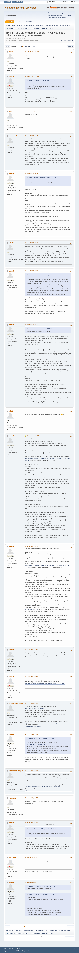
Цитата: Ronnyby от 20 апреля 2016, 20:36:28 (42, 829)
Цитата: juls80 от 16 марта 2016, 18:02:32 (41, 275)
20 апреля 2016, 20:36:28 (31, 798)
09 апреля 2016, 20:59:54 (31, 676)
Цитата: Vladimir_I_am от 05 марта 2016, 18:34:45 (43, 177)
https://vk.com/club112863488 (33, 726)
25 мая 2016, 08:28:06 (30, 857)
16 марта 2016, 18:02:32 (31, 242)
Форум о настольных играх (20, 7)
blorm (11, 52)
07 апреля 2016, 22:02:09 (31, 546)
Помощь (56, 948)
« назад (63, 40)
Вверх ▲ (73, 948)
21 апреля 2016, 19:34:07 (31, 822)
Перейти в (41, 937)
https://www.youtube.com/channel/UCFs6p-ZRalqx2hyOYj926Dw (42, 723)
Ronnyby (12, 798)
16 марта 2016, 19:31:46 (31, 324)
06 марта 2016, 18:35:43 (31, 173)
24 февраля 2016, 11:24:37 (32, 111)
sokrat (11, 76)
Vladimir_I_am (14, 136)
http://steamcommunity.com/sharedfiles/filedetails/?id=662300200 (45, 683)
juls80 (11, 243)
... (28, 46)
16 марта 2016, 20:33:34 (31, 411)
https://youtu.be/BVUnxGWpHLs (35, 708)
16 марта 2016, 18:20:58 (31, 271)
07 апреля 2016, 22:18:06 (31, 649)
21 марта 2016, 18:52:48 (33, 435)
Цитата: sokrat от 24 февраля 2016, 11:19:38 (41, 895)
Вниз (7, 46)
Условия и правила (65, 948)
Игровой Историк (16, 703)
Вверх (8, 926)
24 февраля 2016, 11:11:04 (32, 51)
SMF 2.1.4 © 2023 (8, 948)
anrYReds (13, 857)
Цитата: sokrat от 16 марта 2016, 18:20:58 (41, 329)
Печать (70, 46)
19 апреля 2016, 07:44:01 (31, 734)
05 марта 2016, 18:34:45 (31, 135)
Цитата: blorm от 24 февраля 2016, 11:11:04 (41, 80)
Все (34, 46)
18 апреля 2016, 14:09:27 (31, 703)
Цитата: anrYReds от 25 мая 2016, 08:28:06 (41, 886)
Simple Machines (18, 948)
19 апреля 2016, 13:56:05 (31, 770)
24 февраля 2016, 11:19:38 (32, 76)
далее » (70, 40)
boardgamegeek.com (31, 609)
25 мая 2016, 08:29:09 (30, 882)
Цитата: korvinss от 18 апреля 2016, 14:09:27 (41, 738)
